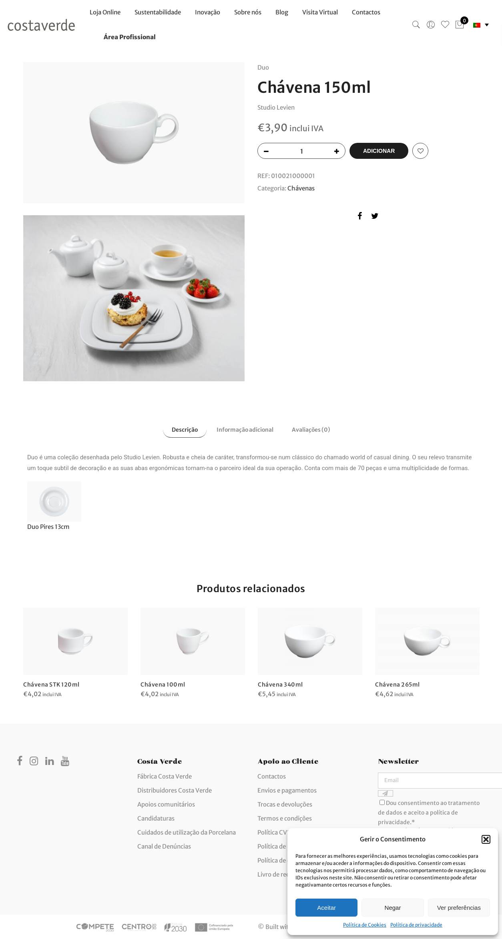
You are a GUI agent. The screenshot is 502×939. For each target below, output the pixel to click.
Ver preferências (459, 907)
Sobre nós (247, 12)
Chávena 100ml (163, 683)
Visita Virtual (320, 12)
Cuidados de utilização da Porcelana (186, 831)
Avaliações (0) (314, 429)
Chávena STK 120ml (51, 683)
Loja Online (105, 12)
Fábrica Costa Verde (164, 775)
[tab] (181, 429)
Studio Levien (276, 106)
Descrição (181, 429)
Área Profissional (130, 37)
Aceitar (326, 907)
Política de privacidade (416, 925)
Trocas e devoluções (284, 803)
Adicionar (379, 150)
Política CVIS (274, 831)
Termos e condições (284, 817)
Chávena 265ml (398, 683)
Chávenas (301, 187)
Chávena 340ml (281, 683)
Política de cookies (282, 859)
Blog (281, 12)
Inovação (207, 12)
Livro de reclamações (286, 873)
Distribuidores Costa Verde (174, 789)
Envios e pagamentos (287, 789)
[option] (75, 652)
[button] (486, 839)
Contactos (366, 12)
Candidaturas (156, 817)
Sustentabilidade (158, 12)
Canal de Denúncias (164, 845)
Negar (393, 907)
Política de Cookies (364, 925)
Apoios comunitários (166, 803)
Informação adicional (244, 429)
